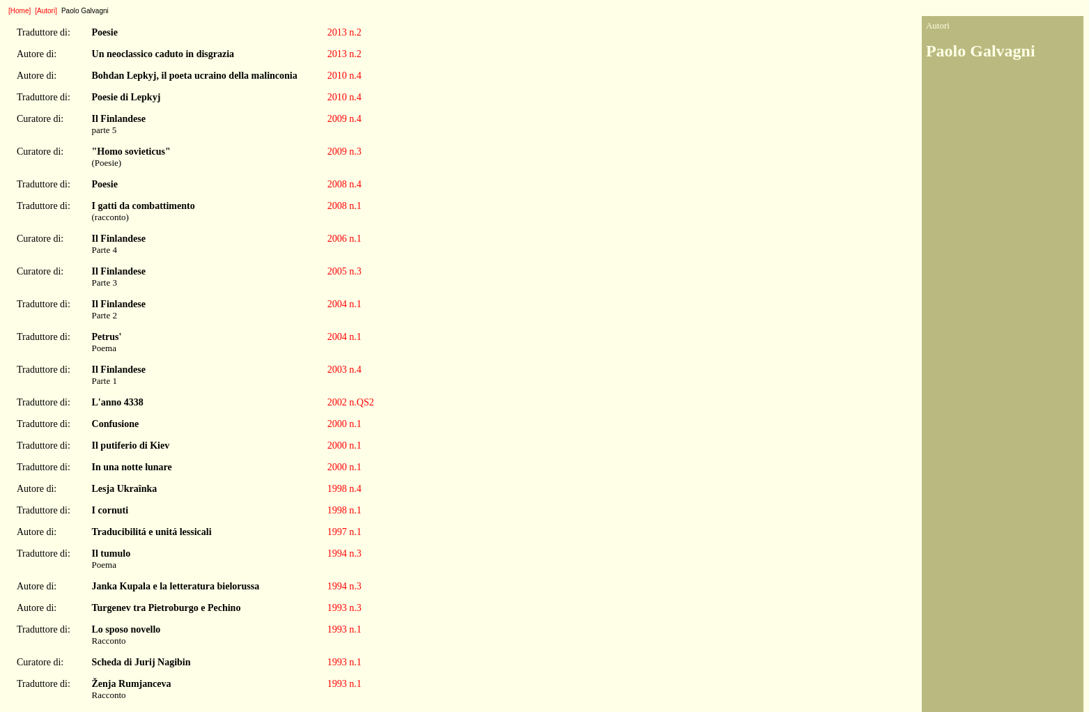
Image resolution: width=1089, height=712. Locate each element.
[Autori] (46, 11)
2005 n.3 (344, 271)
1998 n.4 (344, 488)
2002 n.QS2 (350, 402)
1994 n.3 (344, 553)
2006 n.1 (344, 238)
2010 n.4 (344, 75)
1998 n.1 (344, 510)
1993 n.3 (344, 608)
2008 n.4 (344, 184)
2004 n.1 (344, 304)
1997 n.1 (344, 532)
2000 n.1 (344, 424)
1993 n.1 (344, 629)
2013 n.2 (344, 32)
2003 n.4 (344, 369)
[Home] (19, 11)
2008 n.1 (344, 206)
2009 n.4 (344, 119)
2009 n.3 (344, 151)
